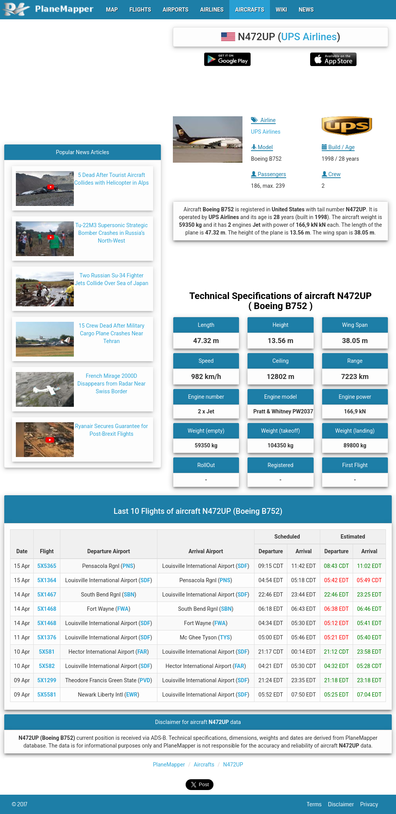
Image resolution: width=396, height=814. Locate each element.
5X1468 (46, 609)
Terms (317, 804)
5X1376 (46, 637)
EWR (131, 695)
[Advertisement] (280, 91)
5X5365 (46, 566)
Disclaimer (344, 804)
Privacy (372, 804)
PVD (145, 680)
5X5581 (46, 695)
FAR (142, 652)
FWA (122, 609)
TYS (225, 637)
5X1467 (46, 594)
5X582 (47, 666)
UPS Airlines (309, 36)
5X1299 (46, 680)
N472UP (233, 764)
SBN (129, 594)
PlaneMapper (169, 764)
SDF (242, 566)
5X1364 (46, 580)
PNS (128, 566)
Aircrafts (204, 764)
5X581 (47, 652)
